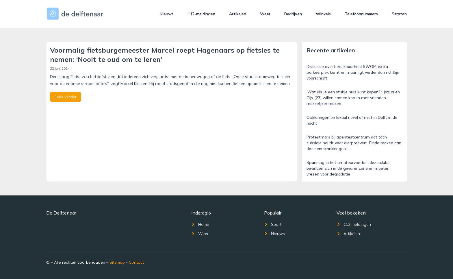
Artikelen (237, 13)
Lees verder (66, 96)
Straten (399, 13)
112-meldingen (201, 13)
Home (200, 224)
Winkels (323, 13)
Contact (136, 262)
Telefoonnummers (361, 13)
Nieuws (167, 13)
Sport (272, 224)
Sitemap (117, 262)
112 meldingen (354, 224)
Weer (265, 13)
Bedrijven (293, 13)
